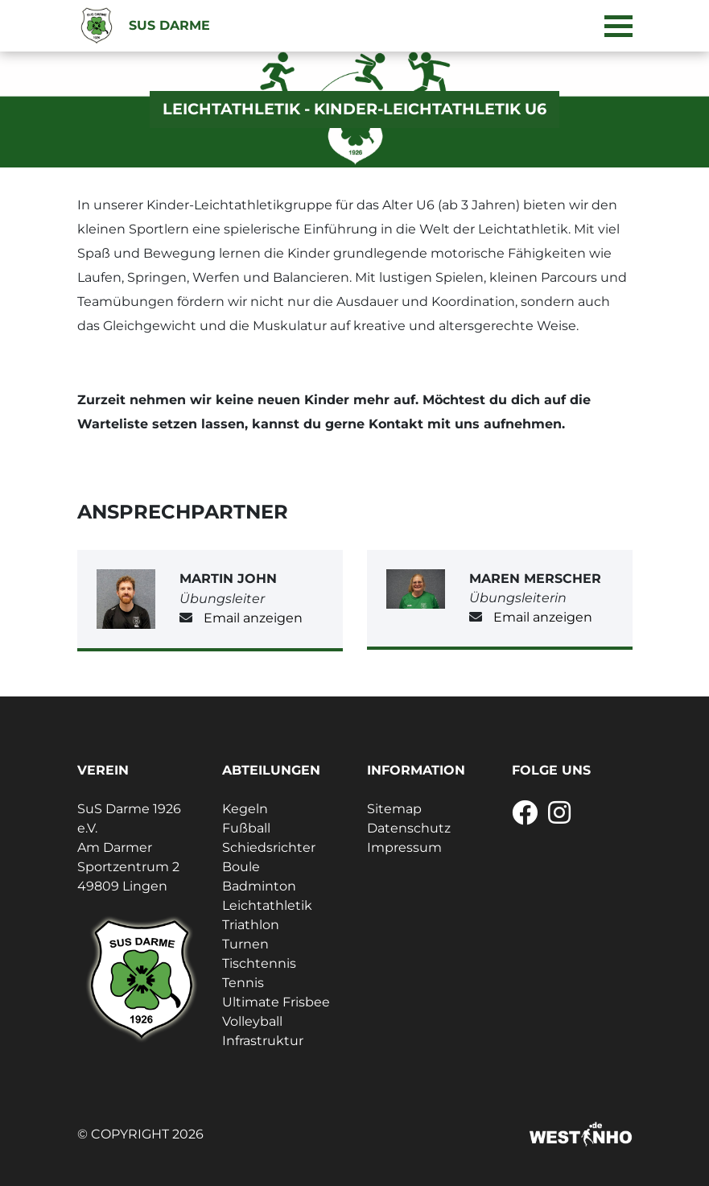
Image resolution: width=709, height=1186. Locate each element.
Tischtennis (259, 963)
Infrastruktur (262, 1040)
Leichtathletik (267, 905)
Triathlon (250, 924)
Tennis (243, 982)
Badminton (259, 886)
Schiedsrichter (268, 847)
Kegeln (245, 808)
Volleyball (252, 1021)
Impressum (404, 847)
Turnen (245, 944)
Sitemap (394, 808)
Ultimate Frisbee (276, 1002)
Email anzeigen (253, 618)
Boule (241, 866)
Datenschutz (409, 828)
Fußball (246, 828)
